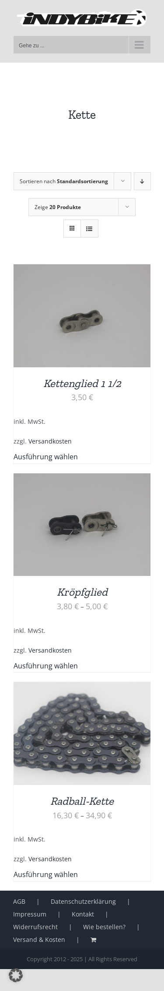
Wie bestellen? (104, 927)
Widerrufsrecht (35, 927)
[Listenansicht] (89, 228)
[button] (15, 975)
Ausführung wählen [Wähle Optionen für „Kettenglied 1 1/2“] (46, 457)
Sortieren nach (64, 181)
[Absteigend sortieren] (142, 181)
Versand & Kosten (39, 939)
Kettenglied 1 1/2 (82, 383)
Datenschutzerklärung (83, 901)
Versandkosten (50, 441)
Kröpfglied (82, 591)
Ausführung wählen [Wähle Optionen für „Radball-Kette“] (46, 874)
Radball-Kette (82, 800)
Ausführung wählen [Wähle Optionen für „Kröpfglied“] (46, 666)
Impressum (29, 914)
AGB (19, 901)
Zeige (58, 207)
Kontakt (83, 914)
